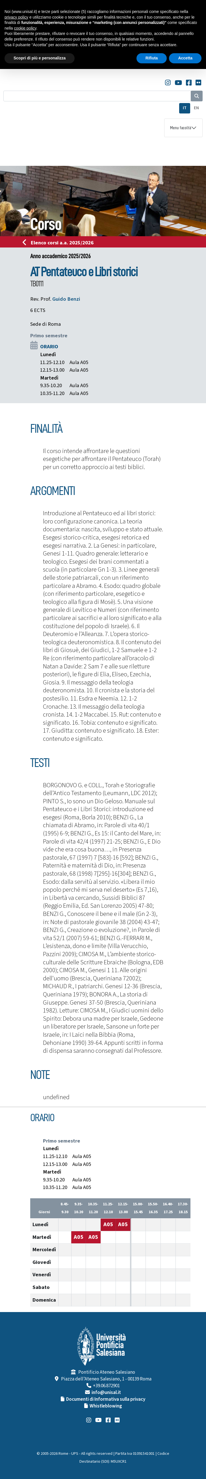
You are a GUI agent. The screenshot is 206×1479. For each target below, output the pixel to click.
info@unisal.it (106, 1392)
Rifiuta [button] (152, 58)
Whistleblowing (106, 1406)
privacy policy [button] (16, 17)
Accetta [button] (185, 58)
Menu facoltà (180, 128)
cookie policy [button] (25, 28)
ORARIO (49, 346)
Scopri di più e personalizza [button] (40, 58)
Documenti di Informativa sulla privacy (105, 1399)
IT (185, 108)
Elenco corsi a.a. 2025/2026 (60, 242)
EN (196, 108)
